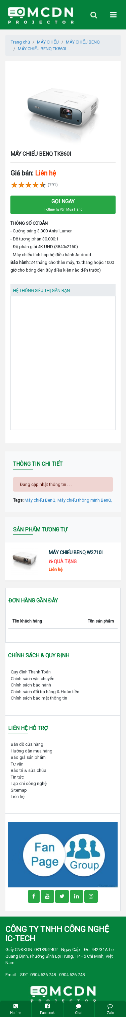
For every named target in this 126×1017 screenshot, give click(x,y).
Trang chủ (20, 42)
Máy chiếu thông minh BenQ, (84, 500)
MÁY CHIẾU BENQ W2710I (75, 552)
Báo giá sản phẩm (28, 757)
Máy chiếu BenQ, (41, 500)
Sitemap (19, 790)
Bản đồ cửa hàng (27, 744)
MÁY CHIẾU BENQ (83, 42)
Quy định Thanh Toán (31, 671)
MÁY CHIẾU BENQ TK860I (42, 48)
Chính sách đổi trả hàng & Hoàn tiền (45, 691)
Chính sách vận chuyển (32, 678)
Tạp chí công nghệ (29, 783)
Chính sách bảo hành (31, 684)
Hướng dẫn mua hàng (31, 750)
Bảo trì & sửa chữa (28, 770)
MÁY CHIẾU (48, 42)
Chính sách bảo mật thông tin (39, 698)
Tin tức (17, 777)
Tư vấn (17, 764)
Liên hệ (18, 796)
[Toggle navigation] (93, 15)
